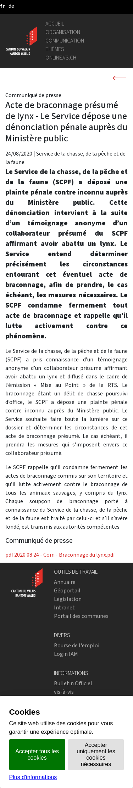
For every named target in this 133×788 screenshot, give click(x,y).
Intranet (64, 607)
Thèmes (54, 49)
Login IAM (66, 654)
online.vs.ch (60, 57)
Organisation (62, 32)
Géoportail (67, 590)
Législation (68, 599)
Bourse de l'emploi (76, 645)
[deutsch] (11, 6)
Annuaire (65, 582)
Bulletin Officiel (73, 683)
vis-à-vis (64, 692)
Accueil (54, 23)
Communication (64, 40)
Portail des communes (81, 616)
